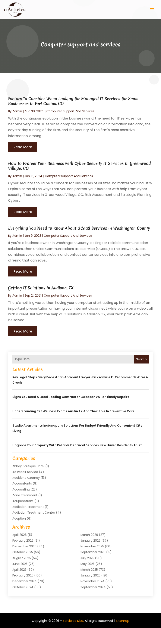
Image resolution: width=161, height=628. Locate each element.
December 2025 (24, 546)
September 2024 (93, 587)
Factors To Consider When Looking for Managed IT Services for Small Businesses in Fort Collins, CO (73, 101)
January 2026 (90, 540)
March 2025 (89, 569)
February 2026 (23, 540)
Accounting (21, 489)
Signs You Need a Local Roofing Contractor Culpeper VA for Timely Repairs (70, 397)
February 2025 (22, 575)
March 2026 (89, 535)
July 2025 (87, 558)
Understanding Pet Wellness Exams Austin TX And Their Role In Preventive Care (73, 411)
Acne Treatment (24, 495)
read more (22, 147)
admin (17, 111)
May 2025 (87, 564)
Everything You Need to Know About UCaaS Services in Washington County (79, 228)
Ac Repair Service (25, 472)
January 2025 (90, 575)
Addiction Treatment (28, 507)
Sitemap (122, 620)
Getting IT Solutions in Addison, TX (40, 288)
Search (141, 359)
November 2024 (92, 581)
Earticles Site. (73, 620)
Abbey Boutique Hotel (28, 466)
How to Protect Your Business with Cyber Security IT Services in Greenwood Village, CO (79, 166)
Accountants (22, 483)
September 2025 (92, 552)
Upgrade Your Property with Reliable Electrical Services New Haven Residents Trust (77, 445)
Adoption (19, 518)
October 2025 (22, 552)
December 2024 (24, 581)
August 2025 (21, 558)
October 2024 (22, 587)
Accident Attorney (26, 478)
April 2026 (19, 535)
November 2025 (92, 546)
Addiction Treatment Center (33, 512)
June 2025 (20, 564)
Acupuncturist (23, 501)
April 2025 (19, 569)
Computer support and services (70, 111)
